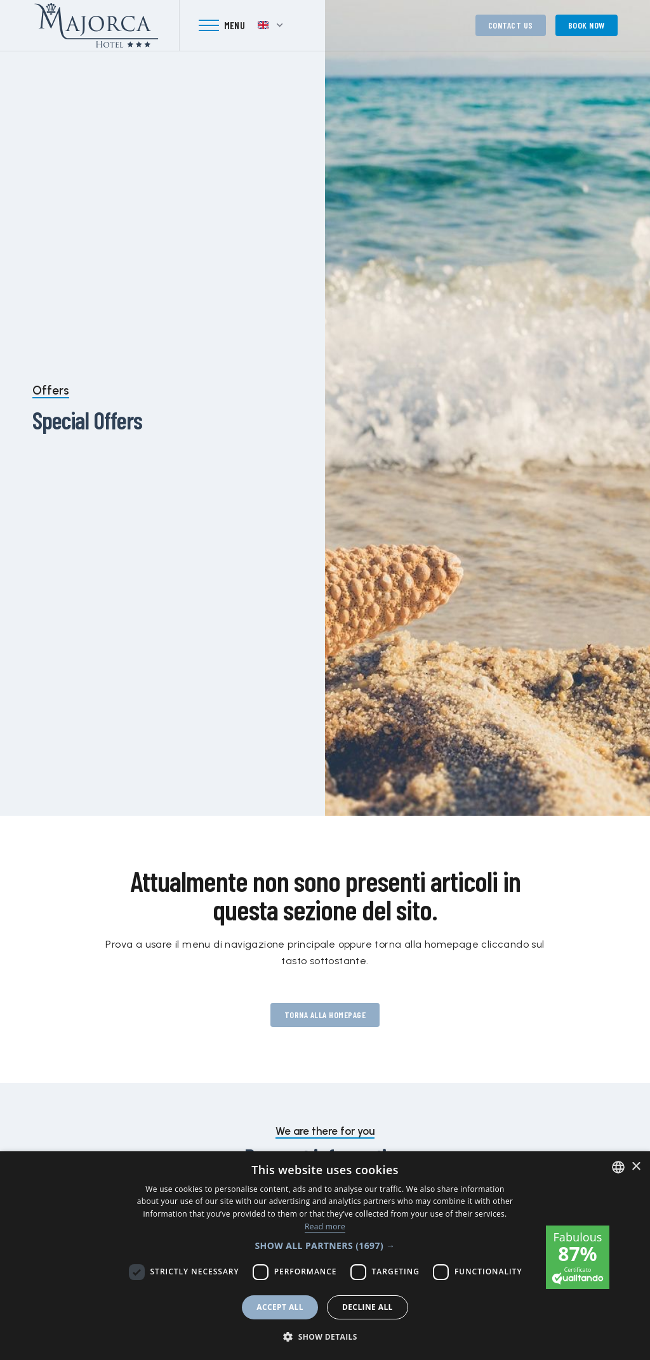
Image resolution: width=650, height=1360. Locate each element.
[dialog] (325, 1255)
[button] (325, 1245)
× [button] (635, 1167)
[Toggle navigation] (222, 25)
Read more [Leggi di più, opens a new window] (325, 1226)
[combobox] (618, 1167)
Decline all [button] (367, 1307)
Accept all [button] (279, 1307)
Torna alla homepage (325, 1014)
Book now (586, 25)
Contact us (510, 25)
